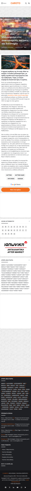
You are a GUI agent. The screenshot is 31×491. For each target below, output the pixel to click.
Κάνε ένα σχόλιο (15, 190)
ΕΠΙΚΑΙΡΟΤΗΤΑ (10, 21)
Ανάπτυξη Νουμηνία (15, 483)
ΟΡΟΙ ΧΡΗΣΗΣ (12, 473)
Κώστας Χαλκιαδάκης (7, 459)
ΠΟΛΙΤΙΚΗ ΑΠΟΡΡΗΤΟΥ (22, 473)
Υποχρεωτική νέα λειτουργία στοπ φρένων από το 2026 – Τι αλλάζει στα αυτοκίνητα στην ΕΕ (15, 419)
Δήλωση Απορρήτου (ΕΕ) (10, 476)
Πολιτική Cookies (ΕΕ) (22, 476)
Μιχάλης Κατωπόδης (8, 47)
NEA (16, 21)
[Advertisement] (15, 311)
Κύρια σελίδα (5, 19)
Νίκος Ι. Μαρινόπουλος (8, 449)
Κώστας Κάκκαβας (7, 452)
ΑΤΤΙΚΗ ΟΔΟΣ (20, 175)
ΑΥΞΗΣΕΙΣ (11, 178)
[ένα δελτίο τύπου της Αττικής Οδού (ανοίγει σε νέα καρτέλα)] (18, 95)
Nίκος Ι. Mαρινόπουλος (6, 418)
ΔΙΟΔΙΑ (20, 178)
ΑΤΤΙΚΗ (9, 175)
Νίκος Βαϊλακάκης (7, 454)
